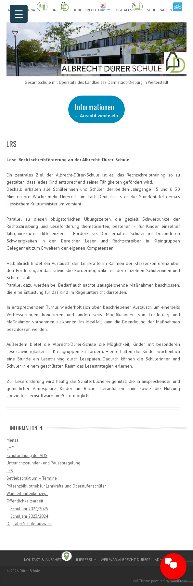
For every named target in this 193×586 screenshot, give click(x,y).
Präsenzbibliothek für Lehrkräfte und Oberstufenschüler (56, 486)
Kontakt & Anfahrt (48, 556)
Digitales (129, 7)
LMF (10, 448)
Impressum (86, 559)
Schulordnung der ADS (26, 455)
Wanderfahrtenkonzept (27, 493)
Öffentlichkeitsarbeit (24, 501)
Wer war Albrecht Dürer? (125, 559)
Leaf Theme (141, 581)
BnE (61, 7)
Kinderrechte (92, 7)
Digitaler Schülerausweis (29, 524)
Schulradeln (165, 7)
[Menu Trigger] (19, 14)
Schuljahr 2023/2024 (29, 516)
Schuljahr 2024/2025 (29, 509)
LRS (9, 471)
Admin (160, 559)
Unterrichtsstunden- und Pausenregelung (43, 463)
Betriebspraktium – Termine (31, 478)
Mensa (12, 440)
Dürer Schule (29, 570)
